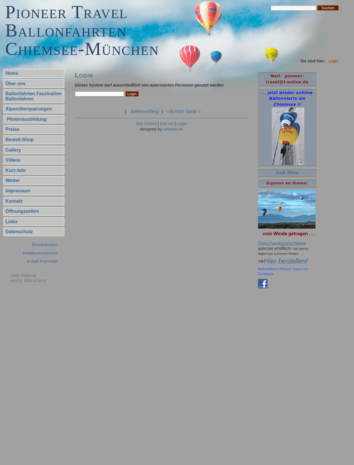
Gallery (13, 150)
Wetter (12, 180)
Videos (12, 160)
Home (11, 73)
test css (167, 123)
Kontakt (14, 201)
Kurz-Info (15, 170)
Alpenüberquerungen (28, 108)
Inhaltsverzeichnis (40, 252)
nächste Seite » (184, 111)
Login (182, 123)
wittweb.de (173, 129)
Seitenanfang (144, 111)
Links (11, 221)
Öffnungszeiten (22, 211)
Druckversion (44, 244)
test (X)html (146, 123)
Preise (12, 129)
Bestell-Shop (19, 139)
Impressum (17, 190)
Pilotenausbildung (26, 119)
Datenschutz (19, 231)
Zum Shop (287, 172)
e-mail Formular (42, 261)
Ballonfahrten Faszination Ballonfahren (33, 96)
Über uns (15, 83)
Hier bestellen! (286, 261)
